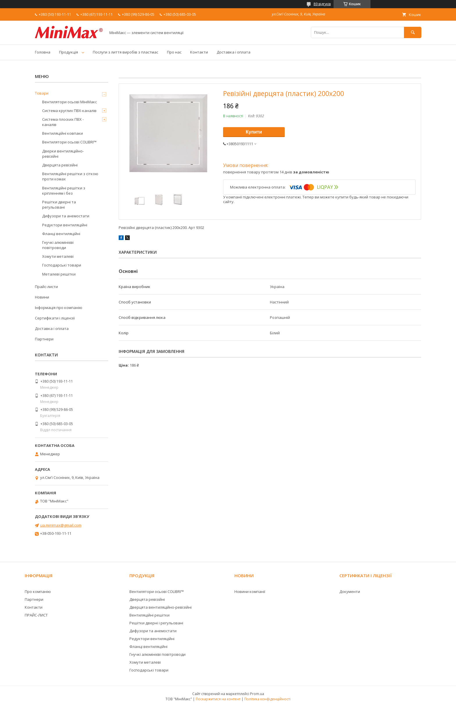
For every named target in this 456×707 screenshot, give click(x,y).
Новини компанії (249, 591)
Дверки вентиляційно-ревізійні (63, 153)
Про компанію (38, 591)
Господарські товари (61, 265)
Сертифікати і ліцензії (55, 318)
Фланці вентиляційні (61, 233)
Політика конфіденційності (267, 699)
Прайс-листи (46, 286)
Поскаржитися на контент (218, 699)
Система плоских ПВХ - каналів (63, 122)
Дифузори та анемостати (65, 216)
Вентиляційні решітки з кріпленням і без (63, 190)
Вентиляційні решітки (149, 615)
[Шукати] (412, 32)
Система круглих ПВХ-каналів (69, 110)
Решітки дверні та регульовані (59, 204)
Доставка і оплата (233, 52)
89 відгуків (322, 3)
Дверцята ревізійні (60, 165)
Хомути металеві (58, 256)
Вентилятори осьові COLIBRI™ (69, 142)
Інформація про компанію (58, 307)
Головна (42, 52)
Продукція (68, 52)
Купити (254, 131)
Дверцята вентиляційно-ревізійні (160, 607)
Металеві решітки (59, 274)
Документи (349, 591)
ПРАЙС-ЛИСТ (36, 615)
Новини (42, 297)
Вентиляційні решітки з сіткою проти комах (70, 176)
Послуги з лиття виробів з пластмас (125, 52)
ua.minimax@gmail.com (60, 525)
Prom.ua (257, 693)
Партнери (44, 339)
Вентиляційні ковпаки (62, 133)
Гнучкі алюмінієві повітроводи (58, 245)
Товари (42, 93)
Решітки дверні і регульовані (156, 623)
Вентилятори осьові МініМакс (69, 101)
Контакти (199, 52)
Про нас (174, 52)
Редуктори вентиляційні (64, 225)
